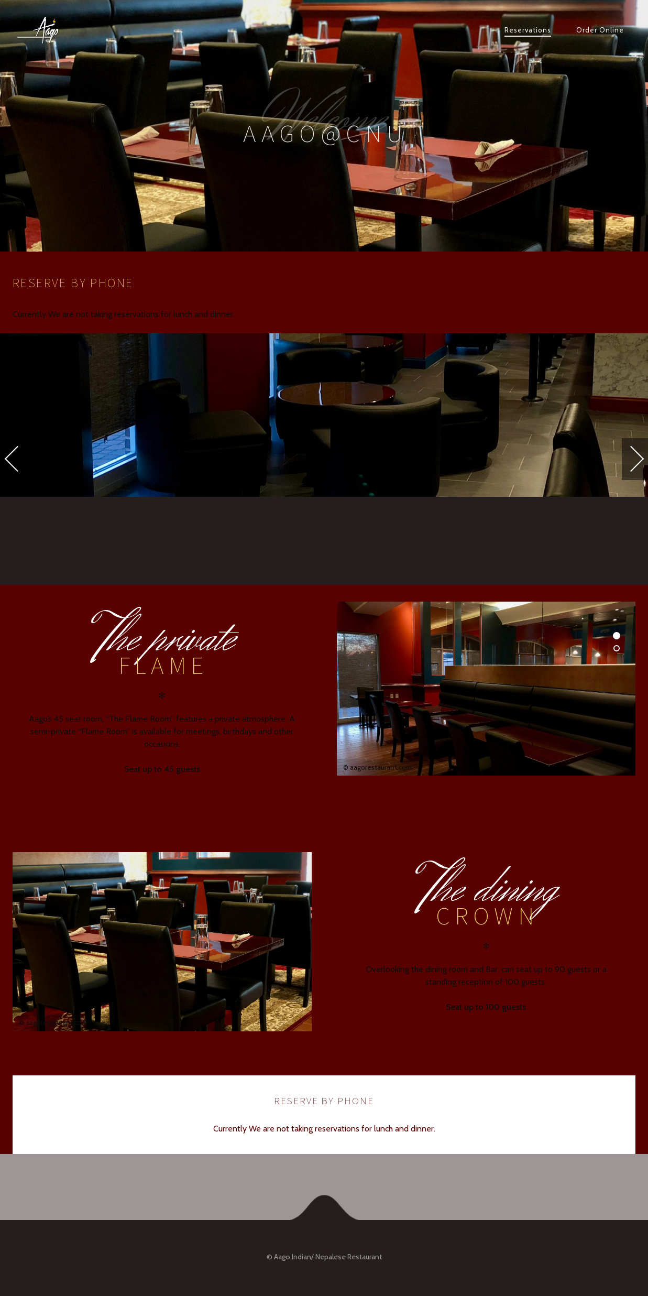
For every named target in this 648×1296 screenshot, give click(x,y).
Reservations (527, 30)
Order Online (600, 30)
